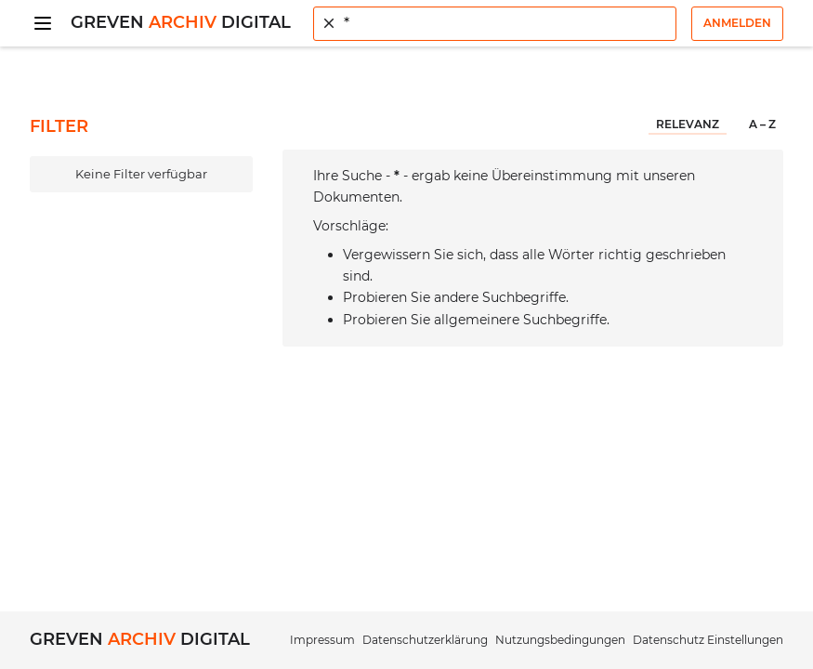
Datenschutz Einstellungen (708, 640)
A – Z (762, 124)
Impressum (322, 640)
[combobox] (494, 24)
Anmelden (737, 23)
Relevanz (687, 124)
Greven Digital (181, 22)
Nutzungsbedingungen (560, 640)
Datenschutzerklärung (425, 640)
